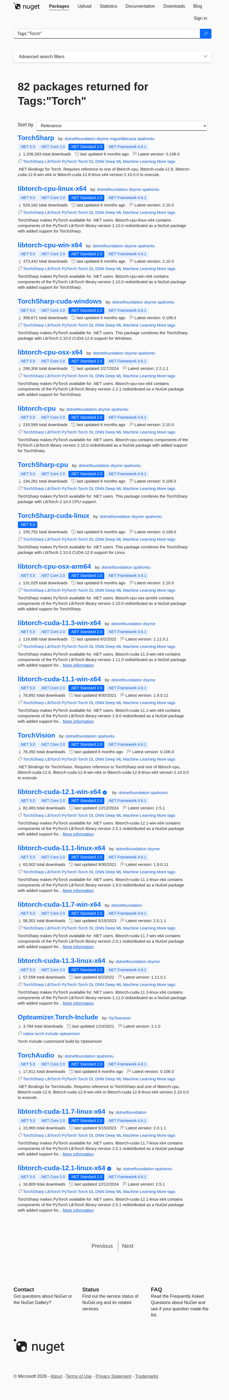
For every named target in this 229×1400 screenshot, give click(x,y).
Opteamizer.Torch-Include (58, 1017)
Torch (83, 161)
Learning (148, 161)
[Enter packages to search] (107, 34)
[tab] (59, 6)
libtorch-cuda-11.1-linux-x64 (61, 848)
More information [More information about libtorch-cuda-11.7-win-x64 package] (78, 946)
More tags (166, 161)
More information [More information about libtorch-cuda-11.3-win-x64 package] (78, 665)
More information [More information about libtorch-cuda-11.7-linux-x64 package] (78, 1154)
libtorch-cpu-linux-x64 (52, 189)
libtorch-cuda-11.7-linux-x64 (61, 1112)
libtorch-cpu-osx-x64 (50, 352)
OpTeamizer (120, 1018)
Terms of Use (79, 1376)
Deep (110, 161)
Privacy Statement (113, 1376)
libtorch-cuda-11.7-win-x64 (59, 905)
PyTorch (69, 161)
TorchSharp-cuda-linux (54, 516)
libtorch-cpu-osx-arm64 (54, 566)
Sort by (25, 124)
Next (127, 1246)
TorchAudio (36, 1055)
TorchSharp (36, 138)
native (28, 1033)
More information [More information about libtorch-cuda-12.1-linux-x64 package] (78, 1210)
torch (39, 1033)
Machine (131, 161)
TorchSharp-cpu (43, 465)
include (51, 1033)
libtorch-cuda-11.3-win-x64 (59, 623)
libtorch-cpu (37, 409)
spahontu (145, 138)
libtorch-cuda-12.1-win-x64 (59, 792)
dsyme (103, 138)
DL (91, 161)
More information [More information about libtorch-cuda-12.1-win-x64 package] (78, 834)
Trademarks (146, 1376)
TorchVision (36, 735)
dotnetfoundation (81, 138)
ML (119, 161)
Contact (24, 1289)
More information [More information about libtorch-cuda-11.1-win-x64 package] (78, 721)
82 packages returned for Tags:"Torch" (83, 94)
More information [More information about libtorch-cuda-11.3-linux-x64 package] (78, 1003)
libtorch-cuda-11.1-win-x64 (59, 679)
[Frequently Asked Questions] (156, 1289)
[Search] (205, 34)
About (56, 1376)
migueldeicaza (123, 138)
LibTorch (53, 161)
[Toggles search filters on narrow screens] (205, 56)
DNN (99, 161)
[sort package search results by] (121, 126)
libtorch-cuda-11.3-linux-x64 (61, 961)
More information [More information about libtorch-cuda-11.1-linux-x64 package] (78, 890)
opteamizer (70, 1033)
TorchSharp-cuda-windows (60, 301)
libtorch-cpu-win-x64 (50, 245)
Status (90, 1289)
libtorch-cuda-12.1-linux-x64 (61, 1168)
